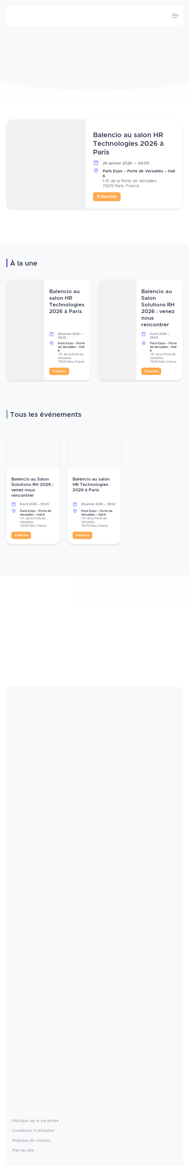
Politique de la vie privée (35, 1121)
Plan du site (23, 1150)
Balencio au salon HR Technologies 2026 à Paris (128, 144)
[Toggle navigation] (175, 16)
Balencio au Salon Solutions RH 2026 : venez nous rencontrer (157, 308)
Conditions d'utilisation (33, 1131)
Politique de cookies (31, 1140)
